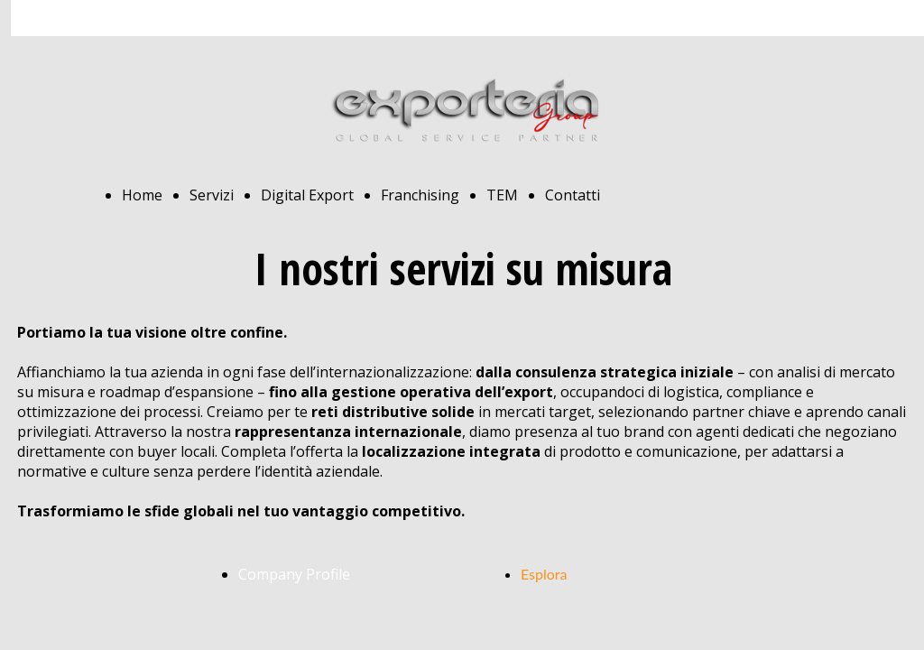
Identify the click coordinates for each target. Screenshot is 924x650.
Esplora (544, 573)
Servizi (211, 195)
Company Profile (294, 574)
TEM (502, 195)
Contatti (572, 195)
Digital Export (307, 195)
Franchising (420, 195)
